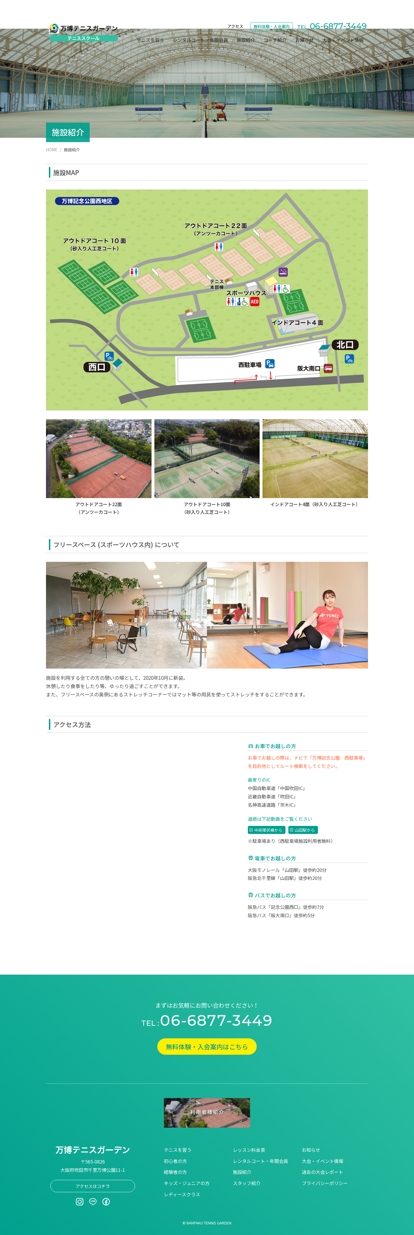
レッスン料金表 (249, 1149)
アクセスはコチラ (93, 1186)
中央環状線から (268, 830)
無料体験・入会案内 (272, 8)
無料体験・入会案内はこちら (207, 1046)
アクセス (235, 7)
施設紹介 (246, 21)
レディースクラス (182, 1194)
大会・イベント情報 (343, 21)
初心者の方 (175, 1160)
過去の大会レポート (322, 1171)
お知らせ (304, 21)
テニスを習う (177, 1149)
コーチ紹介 (275, 21)
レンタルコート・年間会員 (200, 21)
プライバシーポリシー (325, 1183)
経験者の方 (175, 1171)
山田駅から (305, 830)
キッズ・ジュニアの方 (187, 1183)
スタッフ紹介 (246, 1183)
